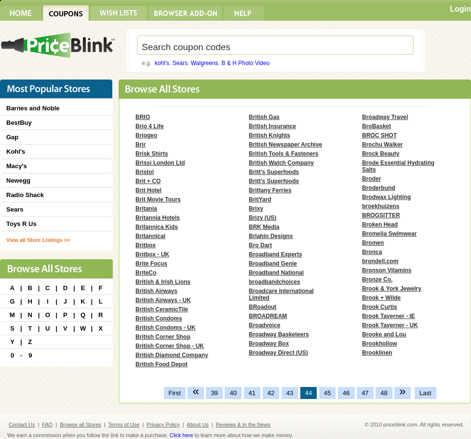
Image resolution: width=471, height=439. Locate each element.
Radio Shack (25, 195)
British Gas (264, 117)
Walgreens (204, 63)
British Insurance (272, 126)
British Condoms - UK (165, 327)
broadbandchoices (274, 282)
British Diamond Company (171, 355)
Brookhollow (379, 343)
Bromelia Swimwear (389, 233)
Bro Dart (260, 245)
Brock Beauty (380, 153)
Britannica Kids (156, 227)
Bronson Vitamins (386, 270)
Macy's (16, 166)
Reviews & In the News (243, 424)
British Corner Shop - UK (169, 346)
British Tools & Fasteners (283, 153)
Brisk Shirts (151, 153)
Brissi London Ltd (160, 163)
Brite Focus (151, 263)
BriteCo (145, 272)
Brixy (256, 208)
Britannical (150, 236)
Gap (12, 137)
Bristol (144, 172)
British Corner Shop (162, 336)
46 (346, 393)
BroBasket (376, 126)
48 (383, 393)
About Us (198, 424)
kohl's (162, 63)
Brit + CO (148, 181)
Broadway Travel (385, 117)
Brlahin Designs (271, 236)
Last (425, 393)
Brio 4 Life (149, 126)
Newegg (18, 180)
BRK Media (264, 227)
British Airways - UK (163, 300)
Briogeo (146, 135)
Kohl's (15, 151)
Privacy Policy (163, 424)
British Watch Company (281, 163)
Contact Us (22, 424)
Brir (140, 144)
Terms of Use (124, 424)
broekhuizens (380, 206)
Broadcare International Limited (281, 294)
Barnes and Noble (33, 108)
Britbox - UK (152, 254)
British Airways (156, 291)
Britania (146, 208)
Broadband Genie (273, 263)
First (175, 393)
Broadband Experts (275, 254)
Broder (371, 178)
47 (365, 393)
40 (232, 393)
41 (252, 393)
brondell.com (380, 261)
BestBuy (19, 122)
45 (327, 393)
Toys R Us (21, 223)
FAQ (47, 424)
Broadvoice (264, 325)
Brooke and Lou (384, 334)
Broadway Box (269, 343)
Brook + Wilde (381, 297)
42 (271, 393)
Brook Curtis (379, 307)
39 (214, 393)
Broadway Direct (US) (278, 352)
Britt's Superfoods (274, 172)
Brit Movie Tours (158, 199)
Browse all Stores (80, 424)
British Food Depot (161, 364)
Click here (181, 435)
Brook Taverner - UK (390, 325)
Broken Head (380, 224)
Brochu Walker (382, 144)
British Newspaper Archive (285, 144)
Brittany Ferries (270, 190)
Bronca (372, 252)
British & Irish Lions (162, 282)
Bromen (373, 242)
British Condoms (158, 318)
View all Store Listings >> (38, 240)
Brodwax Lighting (386, 197)
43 (289, 393)
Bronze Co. (377, 279)
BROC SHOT (379, 135)
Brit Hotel (148, 190)
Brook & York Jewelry (391, 288)
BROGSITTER (381, 215)
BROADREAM (268, 316)
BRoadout (262, 307)
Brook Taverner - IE (388, 316)
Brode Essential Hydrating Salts (398, 166)
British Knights (269, 135)
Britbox (145, 245)
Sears (180, 63)
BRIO (142, 117)
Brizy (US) (262, 217)
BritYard (260, 199)
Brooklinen (377, 352)
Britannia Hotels (157, 217)
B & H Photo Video (245, 63)
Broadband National (276, 272)
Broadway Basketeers (279, 334)
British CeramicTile (161, 309)
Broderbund (378, 188)
